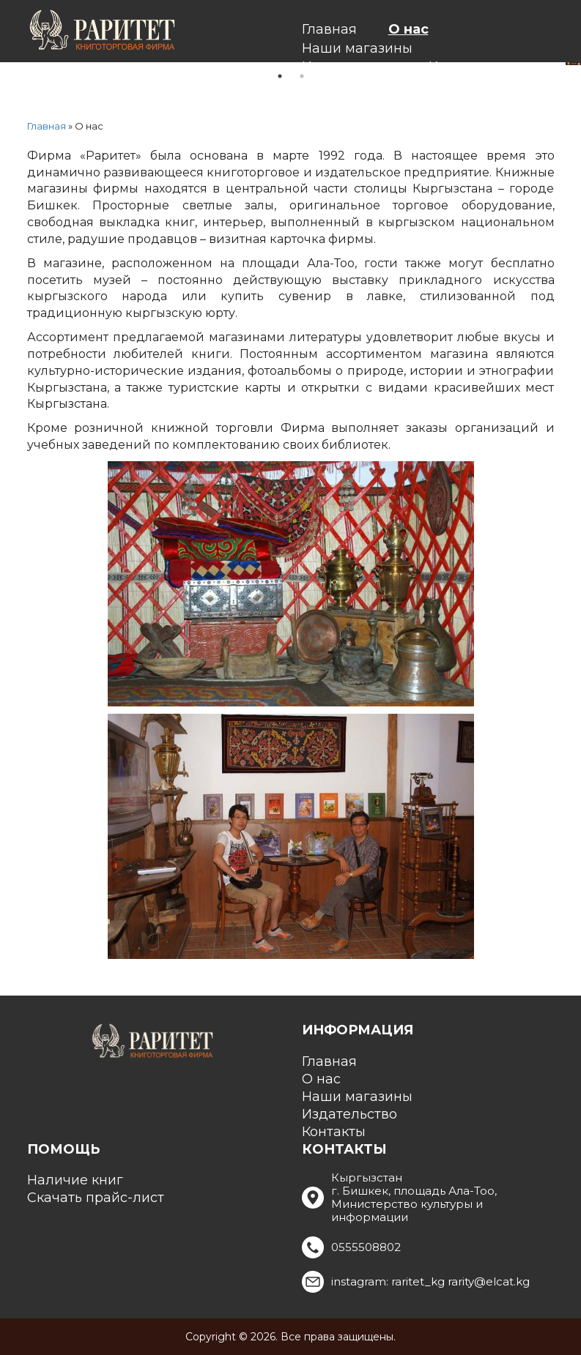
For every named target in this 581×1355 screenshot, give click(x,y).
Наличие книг (75, 1180)
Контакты (334, 1132)
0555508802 (366, 1247)
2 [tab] (302, 76)
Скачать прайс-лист (95, 1198)
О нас (408, 29)
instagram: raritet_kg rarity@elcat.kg (430, 1281)
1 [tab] (280, 76)
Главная (329, 29)
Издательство (349, 1114)
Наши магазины (357, 48)
